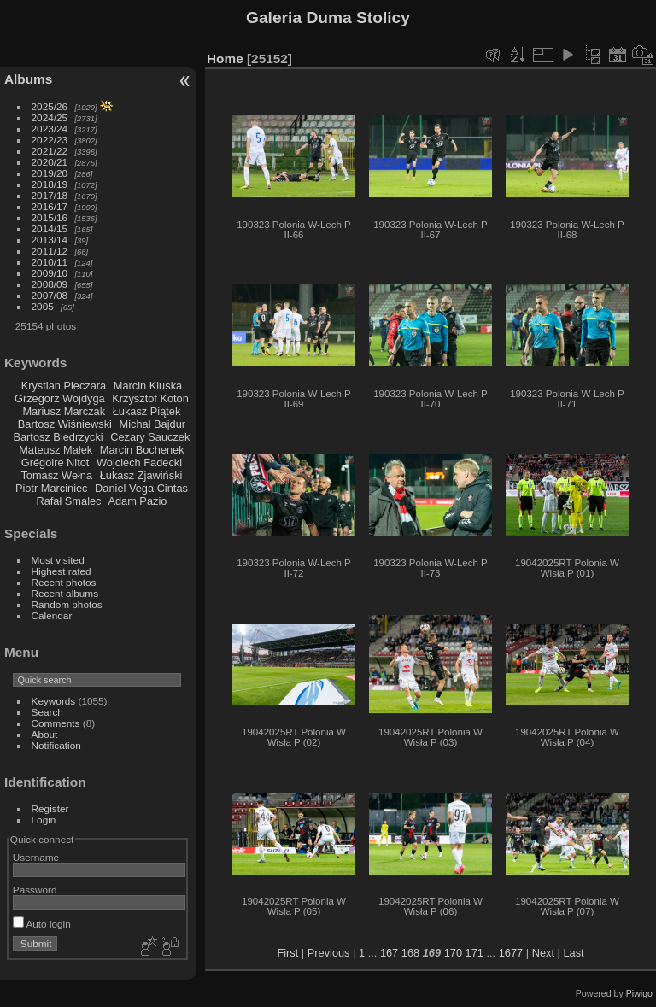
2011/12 (50, 250)
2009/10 (50, 272)
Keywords (54, 700)
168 (410, 952)
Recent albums (65, 593)
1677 (511, 952)
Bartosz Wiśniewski (65, 424)
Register (50, 808)
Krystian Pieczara (64, 385)
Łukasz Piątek (147, 411)
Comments (56, 723)
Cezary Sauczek (150, 436)
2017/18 (50, 195)
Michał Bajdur (153, 424)
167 (389, 952)
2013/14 (50, 239)
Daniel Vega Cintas (141, 488)
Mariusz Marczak (63, 411)
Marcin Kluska (148, 385)
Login (44, 819)
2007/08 (50, 295)
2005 (43, 306)
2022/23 (50, 139)
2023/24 (50, 128)
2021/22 (50, 150)
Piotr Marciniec (51, 488)
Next (543, 952)
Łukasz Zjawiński (141, 475)
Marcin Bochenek (142, 449)
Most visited (58, 559)
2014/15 (50, 228)
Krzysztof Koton (150, 398)
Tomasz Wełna (56, 475)
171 (474, 952)
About (45, 734)
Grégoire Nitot (55, 462)
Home (225, 58)
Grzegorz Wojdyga (60, 398)
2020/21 (50, 161)
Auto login (42, 923)
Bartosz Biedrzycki (57, 436)
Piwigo (639, 993)
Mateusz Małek (55, 449)
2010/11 (50, 261)
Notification (56, 745)
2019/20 (50, 173)
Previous (329, 952)
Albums (28, 79)
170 (453, 952)
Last (573, 952)
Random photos (67, 604)
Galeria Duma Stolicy (328, 17)
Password (35, 889)
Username (36, 857)
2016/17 (50, 206)
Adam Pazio (137, 501)
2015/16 (50, 217)
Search (47, 711)
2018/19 (50, 184)
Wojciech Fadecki (139, 462)
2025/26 (50, 106)
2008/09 (50, 284)
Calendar (52, 615)
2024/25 (50, 117)
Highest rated (61, 571)
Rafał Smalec (68, 501)
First (287, 952)
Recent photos (64, 582)
